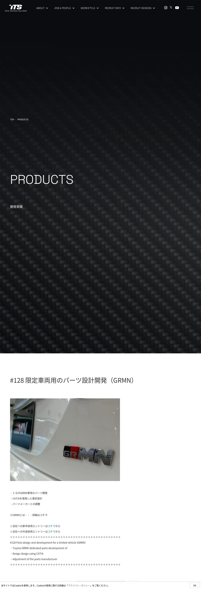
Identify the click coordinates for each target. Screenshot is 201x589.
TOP (12, 119)
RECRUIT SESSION (143, 8)
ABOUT (42, 8)
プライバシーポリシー (79, 585)
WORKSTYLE (90, 8)
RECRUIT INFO (114, 8)
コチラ (43, 515)
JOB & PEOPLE (64, 8)
